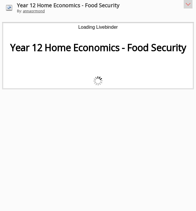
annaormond (34, 10)
